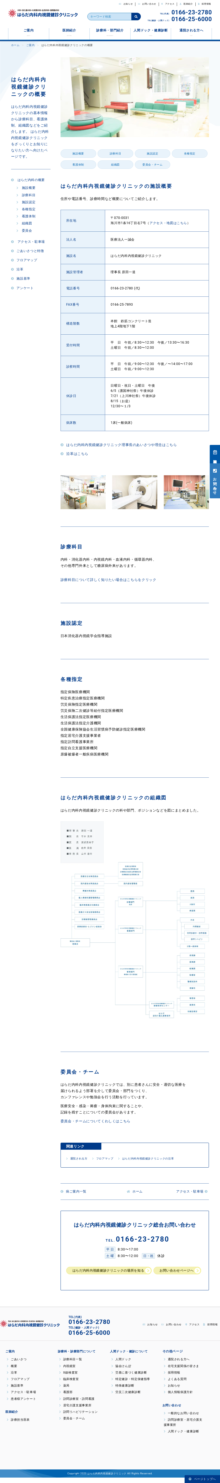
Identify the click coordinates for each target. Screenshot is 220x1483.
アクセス (167, 4)
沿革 (17, 269)
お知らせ (126, 4)
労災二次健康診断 (124, 1397)
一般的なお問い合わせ (180, 1418)
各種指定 (26, 209)
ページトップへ (202, 1479)
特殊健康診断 (122, 1391)
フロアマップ (24, 260)
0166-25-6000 (191, 19)
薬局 (64, 1391)
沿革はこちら (74, 454)
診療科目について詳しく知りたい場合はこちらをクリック (108, 580)
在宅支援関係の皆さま (180, 1371)
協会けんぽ (120, 1371)
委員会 (24, 230)
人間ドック (120, 1364)
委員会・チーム (152, 164)
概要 (11, 1371)
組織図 (24, 223)
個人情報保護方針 (179, 1397)
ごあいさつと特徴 (27, 251)
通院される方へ (191, 32)
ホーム (15, 45)
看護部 (65, 1397)
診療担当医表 (215, 454)
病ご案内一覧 (74, 1192)
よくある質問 (174, 1384)
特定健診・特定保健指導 (129, 1384)
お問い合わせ (147, 4)
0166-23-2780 (191, 12)
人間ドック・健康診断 (151, 32)
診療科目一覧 (70, 1364)
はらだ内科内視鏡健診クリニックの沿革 (164, 1158)
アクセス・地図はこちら (168, 223)
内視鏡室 (67, 1371)
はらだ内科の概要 (28, 180)
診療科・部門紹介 (110, 32)
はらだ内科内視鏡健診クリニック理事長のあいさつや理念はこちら (119, 445)
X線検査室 (68, 1378)
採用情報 (204, 4)
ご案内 (29, 32)
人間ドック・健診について (127, 1357)
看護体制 (26, 216)
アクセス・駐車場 (28, 242)
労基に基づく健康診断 (127, 1378)
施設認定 (26, 202)
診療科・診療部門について (75, 1357)
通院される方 (79, 1158)
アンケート (22, 288)
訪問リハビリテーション (77, 1417)
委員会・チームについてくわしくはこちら (96, 1121)
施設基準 (20, 278)
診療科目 (26, 195)
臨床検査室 (68, 1384)
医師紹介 (186, 4)
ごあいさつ (16, 1364)
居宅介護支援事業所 (74, 1411)
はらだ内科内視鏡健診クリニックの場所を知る (111, 1270)
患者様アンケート (20, 1404)
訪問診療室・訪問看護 (75, 1404)
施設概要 (26, 188)
